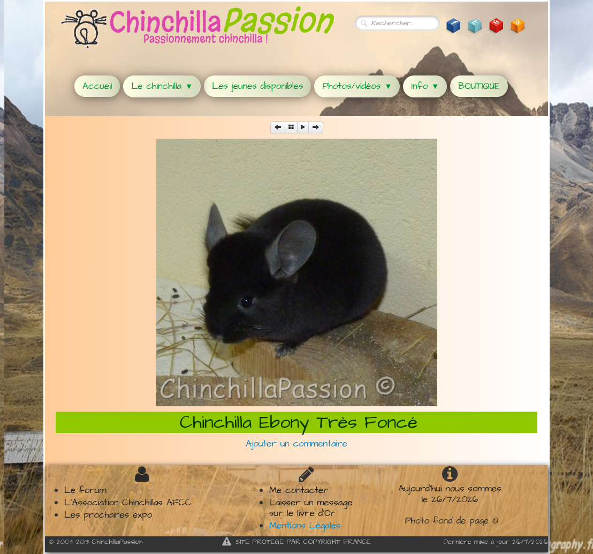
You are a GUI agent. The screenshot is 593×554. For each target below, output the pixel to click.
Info (425, 86)
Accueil (97, 86)
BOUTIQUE (479, 86)
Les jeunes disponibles (257, 86)
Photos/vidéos (357, 86)
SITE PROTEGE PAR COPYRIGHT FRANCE (296, 542)
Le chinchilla (162, 86)
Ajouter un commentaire (296, 443)
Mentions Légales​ (304, 525)
